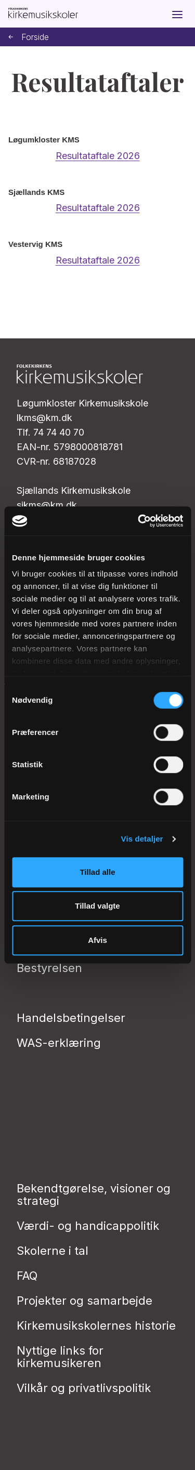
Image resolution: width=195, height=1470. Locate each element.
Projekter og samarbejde (84, 1300)
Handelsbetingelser (71, 1018)
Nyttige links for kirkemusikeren (60, 1356)
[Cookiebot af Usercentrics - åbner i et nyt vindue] (139, 521)
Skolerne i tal (52, 1250)
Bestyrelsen (49, 968)
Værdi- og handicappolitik (88, 1225)
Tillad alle (97, 872)
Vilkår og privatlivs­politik (84, 1388)
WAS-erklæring (59, 1042)
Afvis (97, 940)
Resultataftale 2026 (98, 155)
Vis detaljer (142, 838)
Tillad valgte (97, 905)
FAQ (27, 1275)
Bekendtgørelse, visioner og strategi (94, 1194)
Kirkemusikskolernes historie (96, 1325)
